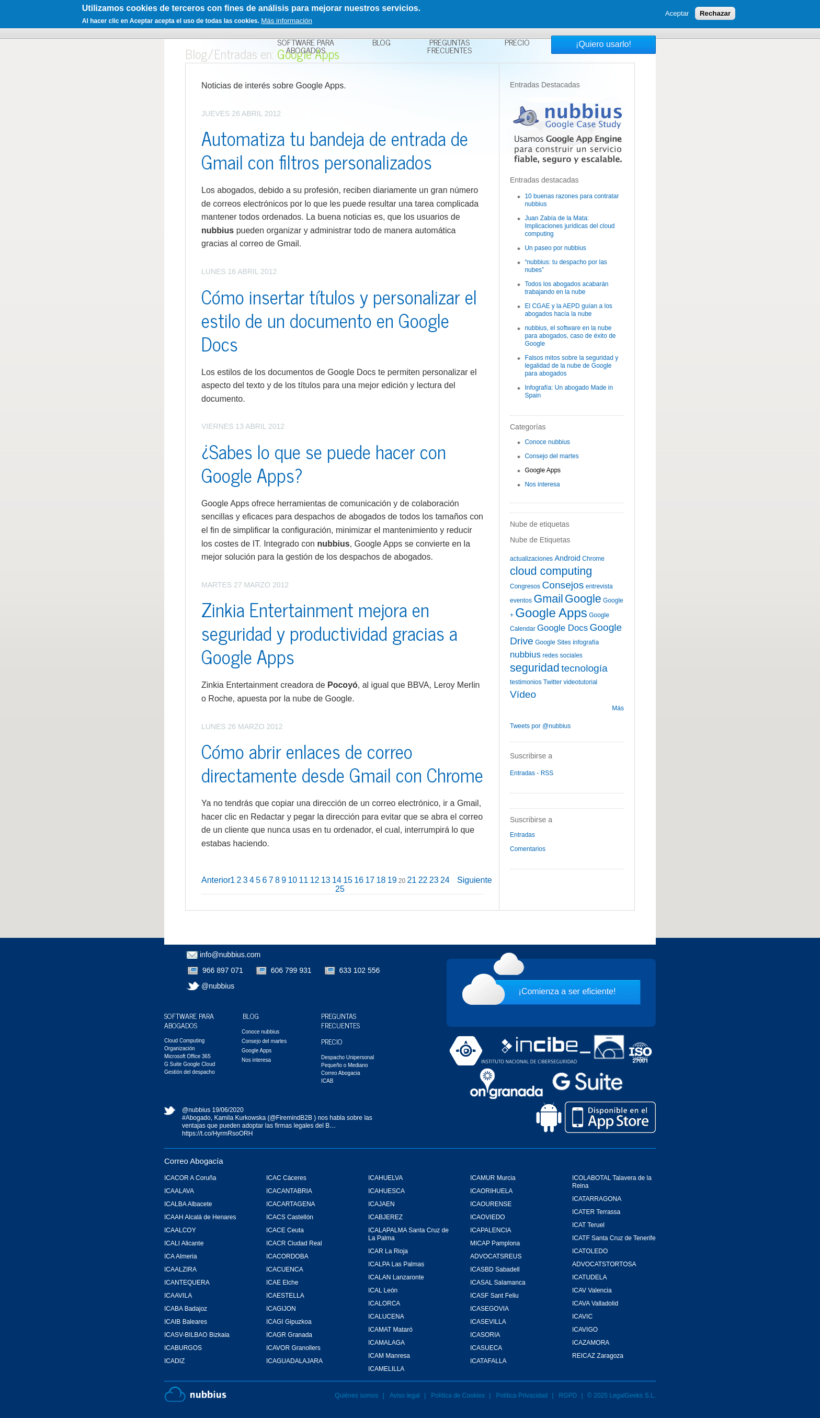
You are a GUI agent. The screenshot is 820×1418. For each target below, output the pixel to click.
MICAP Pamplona (495, 1243)
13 (326, 880)
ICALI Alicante (183, 1243)
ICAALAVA (179, 1191)
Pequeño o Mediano (344, 1065)
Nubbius (195, 1394)
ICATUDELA (589, 1277)
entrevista (599, 586)
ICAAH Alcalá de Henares (200, 1217)
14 (336, 880)
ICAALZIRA (180, 1269)
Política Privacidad (522, 1395)
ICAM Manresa (389, 1355)
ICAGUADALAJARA (294, 1361)
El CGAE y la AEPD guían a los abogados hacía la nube (568, 309)
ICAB (327, 1081)
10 (292, 880)
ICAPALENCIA (490, 1230)
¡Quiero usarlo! (603, 44)
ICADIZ (174, 1361)
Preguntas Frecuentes (449, 47)
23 (434, 880)
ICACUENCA (284, 1269)
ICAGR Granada (289, 1334)
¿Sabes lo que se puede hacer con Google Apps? (323, 463)
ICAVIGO (585, 1329)
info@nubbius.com (230, 954)
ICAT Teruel (588, 1225)
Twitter (552, 682)
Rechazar (715, 13)
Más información (286, 21)
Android (567, 558)
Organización (179, 1048)
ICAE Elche (282, 1282)
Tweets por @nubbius (540, 726)
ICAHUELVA (385, 1178)
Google (583, 598)
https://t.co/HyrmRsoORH (217, 1133)
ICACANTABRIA (289, 1191)
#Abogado (196, 1117)
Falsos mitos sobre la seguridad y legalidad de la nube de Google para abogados (571, 365)
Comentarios (527, 849)
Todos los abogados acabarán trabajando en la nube (566, 288)
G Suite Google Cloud (189, 1064)
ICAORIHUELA (491, 1191)
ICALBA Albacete (188, 1204)
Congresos (525, 586)
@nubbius (217, 986)
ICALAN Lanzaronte (396, 1277)
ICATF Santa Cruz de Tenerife (614, 1238)
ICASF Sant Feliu (494, 1295)
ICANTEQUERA (187, 1282)
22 (423, 880)
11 (304, 880)
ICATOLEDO (590, 1251)
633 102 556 (359, 970)
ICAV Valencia (592, 1290)
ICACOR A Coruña (190, 1178)
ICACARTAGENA (290, 1204)
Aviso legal (405, 1395)
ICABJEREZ (385, 1217)
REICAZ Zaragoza (597, 1355)
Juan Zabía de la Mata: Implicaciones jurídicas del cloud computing (569, 225)
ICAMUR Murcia (493, 1178)
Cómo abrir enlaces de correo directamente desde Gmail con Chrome (342, 762)
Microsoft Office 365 (187, 1056)
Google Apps (543, 470)
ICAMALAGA (386, 1342)
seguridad (535, 667)
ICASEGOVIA (489, 1308)
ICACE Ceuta (285, 1230)
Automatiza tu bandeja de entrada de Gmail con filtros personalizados (334, 149)
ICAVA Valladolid (595, 1303)
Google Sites (553, 642)
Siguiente (474, 880)
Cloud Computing (184, 1040)
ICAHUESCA (386, 1191)
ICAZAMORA (590, 1342)
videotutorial (581, 682)
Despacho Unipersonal (347, 1057)
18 (381, 880)
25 (340, 888)
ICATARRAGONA (596, 1199)
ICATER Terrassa (596, 1212)
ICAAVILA (178, 1295)
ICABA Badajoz (185, 1308)
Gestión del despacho (189, 1072)
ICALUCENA (386, 1316)
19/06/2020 (228, 1110)
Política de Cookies (458, 1395)
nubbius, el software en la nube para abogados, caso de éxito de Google (570, 335)
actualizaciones (531, 558)
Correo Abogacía (193, 1160)
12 (315, 880)
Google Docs (562, 628)
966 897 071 (222, 970)
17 (369, 880)
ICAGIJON (281, 1308)
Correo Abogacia (340, 1073)
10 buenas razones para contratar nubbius (572, 200)
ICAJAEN (381, 1204)
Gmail (548, 598)
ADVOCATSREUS (495, 1256)
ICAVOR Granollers (293, 1348)
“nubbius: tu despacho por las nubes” (566, 266)
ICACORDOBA (287, 1256)
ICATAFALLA (488, 1361)
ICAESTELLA (285, 1295)
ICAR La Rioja (388, 1251)
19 (392, 880)
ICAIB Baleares (185, 1321)
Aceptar (677, 13)
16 (358, 880)
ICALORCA (384, 1303)
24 (445, 880)
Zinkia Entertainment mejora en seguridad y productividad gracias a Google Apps (329, 633)
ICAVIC (582, 1316)
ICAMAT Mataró (390, 1329)
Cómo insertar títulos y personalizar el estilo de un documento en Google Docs (339, 320)
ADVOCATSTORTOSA (604, 1264)
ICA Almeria (180, 1256)
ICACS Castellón (289, 1217)
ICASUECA (486, 1348)
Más (618, 708)
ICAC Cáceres (286, 1178)
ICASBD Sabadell (495, 1269)
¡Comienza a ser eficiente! (567, 991)
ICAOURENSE (490, 1204)
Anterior (216, 880)
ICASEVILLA (488, 1321)
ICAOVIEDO (487, 1217)
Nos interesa (542, 484)
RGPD (568, 1395)
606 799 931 (291, 970)
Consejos (563, 585)
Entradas (522, 834)
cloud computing (551, 570)
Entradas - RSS (531, 773)
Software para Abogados (305, 47)
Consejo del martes (551, 456)
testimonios (526, 682)
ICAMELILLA (386, 1368)
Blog (381, 43)
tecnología (584, 668)
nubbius (525, 655)
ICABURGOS (183, 1348)
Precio (517, 43)
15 (347, 880)
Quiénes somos (356, 1395)
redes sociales (562, 655)
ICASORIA (485, 1334)
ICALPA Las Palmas (396, 1264)
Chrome (593, 558)
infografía (586, 642)
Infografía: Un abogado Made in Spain (569, 391)
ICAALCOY (180, 1230)
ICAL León (382, 1290)
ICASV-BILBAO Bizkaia (197, 1334)
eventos (521, 600)
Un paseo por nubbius (555, 248)
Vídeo (523, 694)
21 (412, 880)
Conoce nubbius (547, 442)
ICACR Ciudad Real (294, 1243)
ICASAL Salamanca (498, 1282)
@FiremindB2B (290, 1117)
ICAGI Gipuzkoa (289, 1321)
